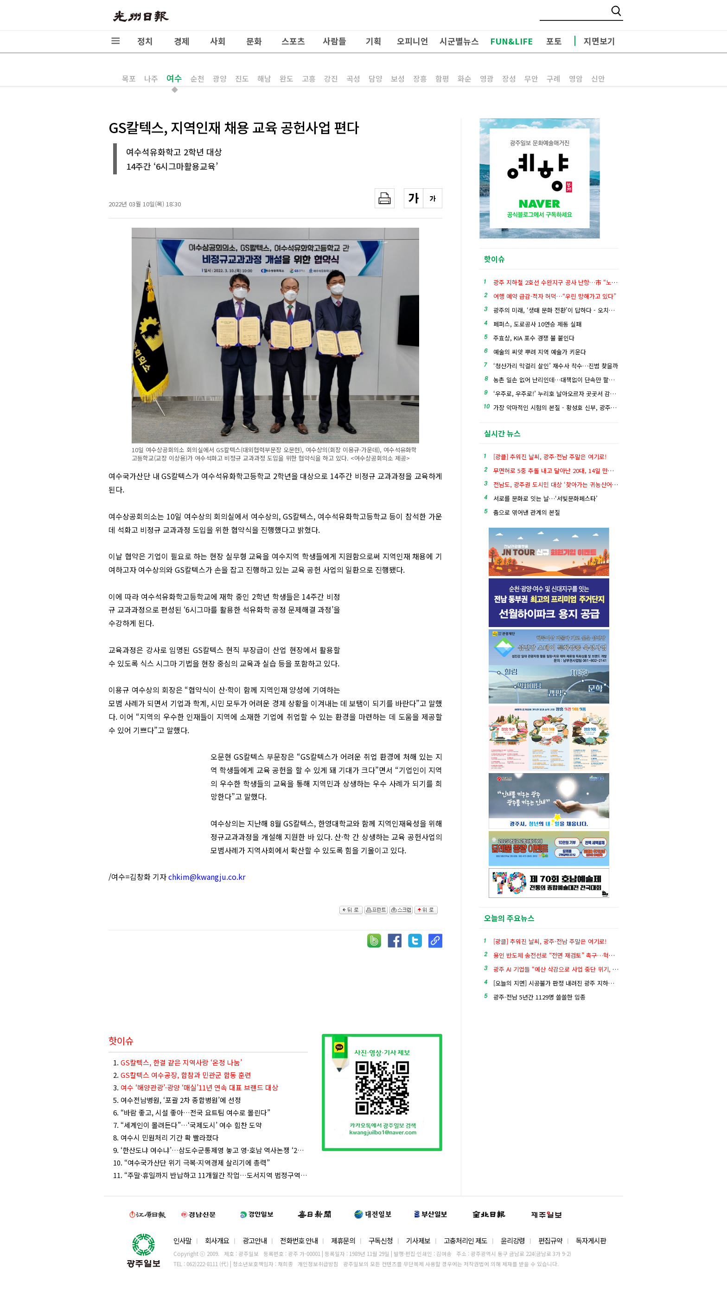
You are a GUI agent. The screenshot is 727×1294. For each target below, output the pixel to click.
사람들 (334, 41)
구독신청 (381, 1240)
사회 (218, 41)
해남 (264, 78)
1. (177, 1062)
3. (195, 1087)
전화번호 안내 (299, 1240)
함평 (442, 78)
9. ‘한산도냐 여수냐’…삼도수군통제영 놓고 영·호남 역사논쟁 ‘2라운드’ (210, 1150)
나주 (151, 78)
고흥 (309, 78)
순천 (197, 78)
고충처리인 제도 (465, 1240)
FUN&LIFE (511, 41)
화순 (465, 78)
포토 (554, 41)
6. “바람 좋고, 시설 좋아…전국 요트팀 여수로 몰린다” (191, 1112)
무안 (531, 78)
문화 (254, 41)
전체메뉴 (115, 41)
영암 (576, 78)
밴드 (650, 16)
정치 (145, 41)
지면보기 (599, 41)
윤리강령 (513, 1240)
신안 (598, 78)
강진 (331, 78)
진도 (242, 78)
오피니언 (412, 41)
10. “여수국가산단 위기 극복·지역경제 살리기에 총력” (191, 1162)
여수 (174, 78)
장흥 (420, 78)
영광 (487, 78)
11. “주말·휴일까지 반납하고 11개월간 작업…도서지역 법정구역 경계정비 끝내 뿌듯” (210, 1175)
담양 (376, 78)
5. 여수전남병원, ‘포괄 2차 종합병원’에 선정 (177, 1100)
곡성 (353, 78)
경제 (182, 41)
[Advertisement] (396, 641)
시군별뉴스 (459, 41)
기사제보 (418, 1240)
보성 (398, 78)
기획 (374, 41)
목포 (129, 78)
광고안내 (254, 1240)
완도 (286, 78)
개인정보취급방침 (318, 1264)
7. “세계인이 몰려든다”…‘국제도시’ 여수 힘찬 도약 (187, 1125)
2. (182, 1075)
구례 (554, 78)
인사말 (182, 1240)
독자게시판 (591, 1240)
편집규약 (550, 1240)
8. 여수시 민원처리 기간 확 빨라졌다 (166, 1137)
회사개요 (217, 1240)
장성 (509, 78)
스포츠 (293, 41)
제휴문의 (343, 1240)
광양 (220, 78)
